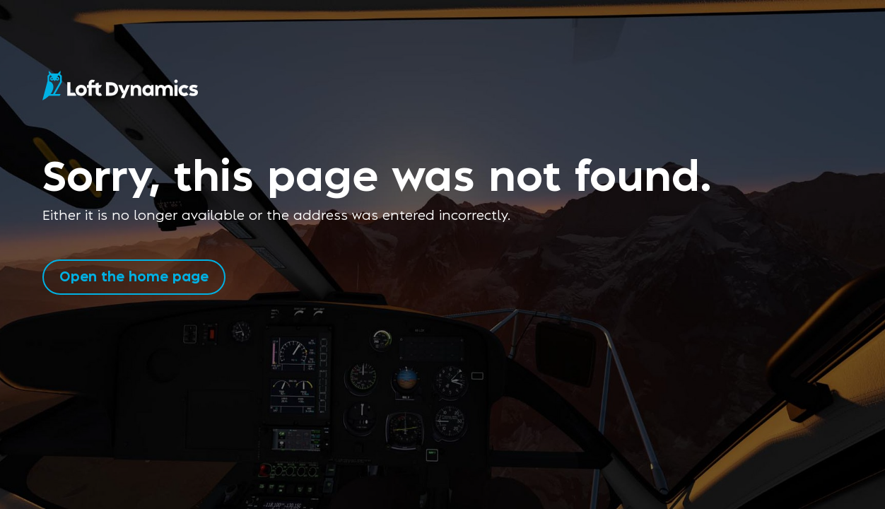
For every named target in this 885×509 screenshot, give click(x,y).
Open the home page (134, 275)
